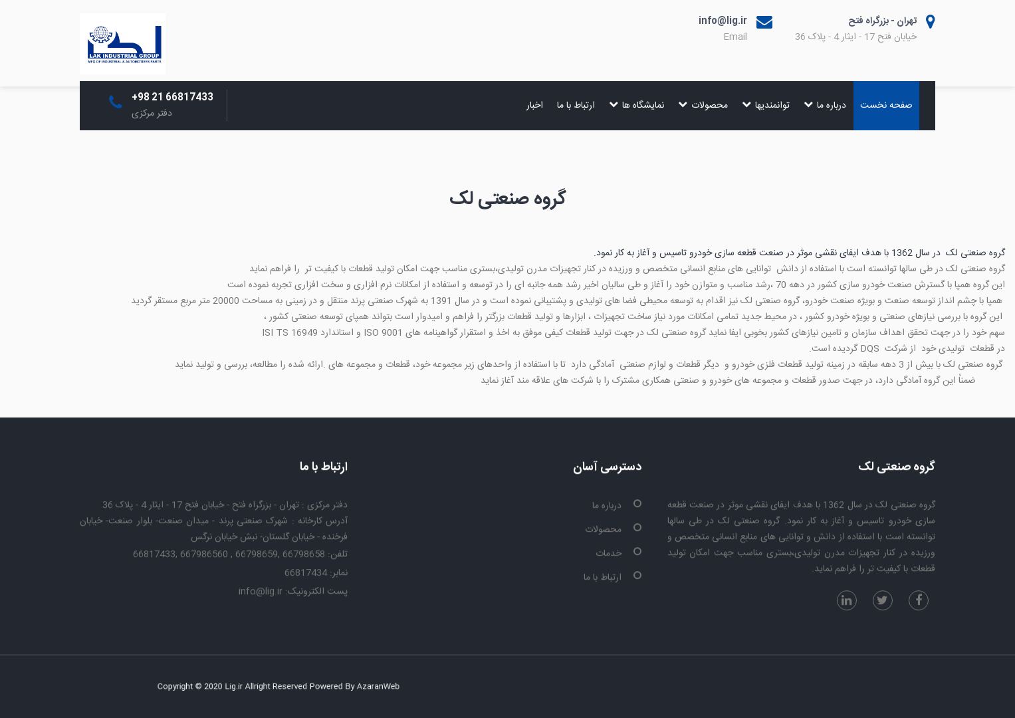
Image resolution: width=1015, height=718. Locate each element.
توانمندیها (766, 106)
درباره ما (825, 106)
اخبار (534, 106)
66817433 (154, 555)
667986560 (205, 555)
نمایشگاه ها (636, 106)
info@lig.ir (723, 21)
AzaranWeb (353, 686)
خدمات (608, 554)
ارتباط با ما (576, 106)
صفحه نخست (886, 106)
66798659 (256, 555)
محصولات (703, 106)
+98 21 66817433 (172, 98)
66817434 (305, 574)
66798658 (303, 555)
